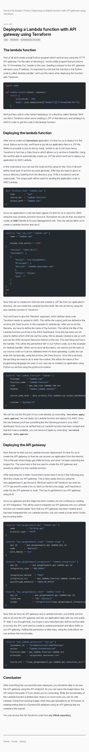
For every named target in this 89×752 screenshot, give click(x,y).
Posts (27, 10)
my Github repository (60, 715)
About (23, 741)
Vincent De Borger (12, 10)
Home (6, 741)
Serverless (32, 140)
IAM (15, 220)
